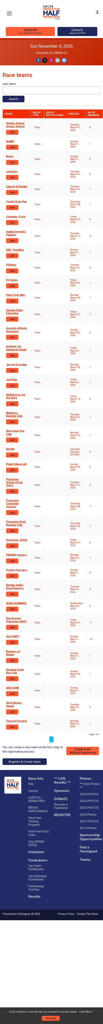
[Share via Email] (57, 60)
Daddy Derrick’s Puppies (16, 233)
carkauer (12, 171)
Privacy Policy (66, 914)
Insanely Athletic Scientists (16, 330)
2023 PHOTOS (89, 807)
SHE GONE (12, 687)
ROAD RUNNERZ (16, 603)
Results (34, 897)
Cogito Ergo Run (16, 201)
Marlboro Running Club (14, 415)
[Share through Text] (64, 60)
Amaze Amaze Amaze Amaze (15, 125)
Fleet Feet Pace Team (38, 833)
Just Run (11, 379)
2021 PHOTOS (89, 821)
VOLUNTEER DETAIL (36, 843)
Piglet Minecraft (16, 464)
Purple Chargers (16, 570)
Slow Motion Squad (14, 704)
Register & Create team (24, 761)
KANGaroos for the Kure (16, 396)
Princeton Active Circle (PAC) (14, 482)
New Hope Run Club (15, 433)
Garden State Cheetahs (14, 312)
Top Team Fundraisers (36, 867)
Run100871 (13, 636)
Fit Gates (12, 280)
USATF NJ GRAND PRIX (36, 799)
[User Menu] (97, 11)
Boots (10, 156)
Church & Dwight (16, 186)
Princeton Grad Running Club (15, 523)
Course (33, 791)
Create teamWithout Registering (83, 751)
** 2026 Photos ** (90, 785)
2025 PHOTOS (89, 794)
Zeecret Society (16, 721)
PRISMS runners (16, 555)
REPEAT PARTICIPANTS (38, 809)
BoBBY (10, 141)
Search (13, 99)
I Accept (50, 1018)
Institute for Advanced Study (16, 348)
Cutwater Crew (15, 216)
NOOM (10, 449)
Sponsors (61, 791)
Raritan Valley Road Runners (15, 587)
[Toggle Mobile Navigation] (9, 13)
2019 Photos (88, 828)
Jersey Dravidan (16, 364)
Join (12, 132)
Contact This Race (87, 914)
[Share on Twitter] (44, 60)
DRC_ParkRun (15, 249)
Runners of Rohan (13, 653)
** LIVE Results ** (62, 781)
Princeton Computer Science (12, 503)
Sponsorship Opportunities (90, 837)
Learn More (85, 1011)
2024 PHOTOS (89, 801)
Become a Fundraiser (61, 806)
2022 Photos (88, 814)
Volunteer (36, 852)
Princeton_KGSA (16, 540)
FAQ (31, 784)
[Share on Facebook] (38, 60)
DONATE (77, 31)
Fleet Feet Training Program (34, 821)
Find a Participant (88, 849)
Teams (85, 860)
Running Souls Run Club (15, 671)
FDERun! (11, 264)
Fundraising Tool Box (35, 888)
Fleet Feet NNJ (15, 295)
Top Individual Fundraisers (37, 877)
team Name (9, 84)
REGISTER (30, 31)
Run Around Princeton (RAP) (16, 620)
